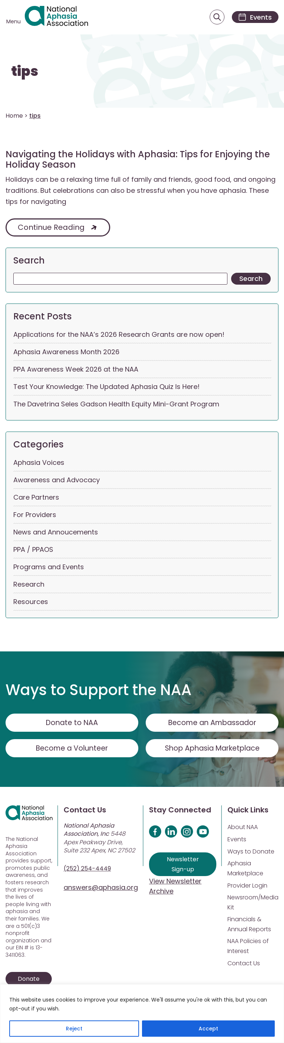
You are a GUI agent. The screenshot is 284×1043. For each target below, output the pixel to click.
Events (236, 840)
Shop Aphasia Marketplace (212, 749)
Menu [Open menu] (13, 22)
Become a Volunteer (72, 749)
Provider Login (247, 887)
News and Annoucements (55, 533)
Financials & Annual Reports (249, 925)
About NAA (242, 828)
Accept (208, 1028)
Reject (74, 1028)
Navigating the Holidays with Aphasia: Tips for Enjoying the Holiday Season (138, 161)
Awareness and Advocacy (56, 481)
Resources (30, 603)
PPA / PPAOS (33, 551)
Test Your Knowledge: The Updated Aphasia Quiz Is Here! (106, 388)
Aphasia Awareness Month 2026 (66, 353)
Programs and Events (48, 568)
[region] (142, 1013)
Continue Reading (51, 229)
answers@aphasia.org (101, 888)
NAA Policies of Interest (248, 947)
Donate (29, 980)
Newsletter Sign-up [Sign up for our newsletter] (183, 865)
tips (24, 73)
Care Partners (36, 498)
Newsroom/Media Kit (252, 904)
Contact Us (243, 964)
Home (14, 117)
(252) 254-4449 (87, 870)
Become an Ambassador (212, 724)
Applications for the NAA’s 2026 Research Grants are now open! (118, 336)
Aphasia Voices (38, 464)
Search (29, 262)
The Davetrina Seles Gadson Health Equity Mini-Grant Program (116, 405)
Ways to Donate (250, 853)
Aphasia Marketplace (245, 870)
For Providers (34, 516)
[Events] (253, 18)
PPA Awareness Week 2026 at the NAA (75, 370)
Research (28, 585)
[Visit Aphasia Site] (58, 18)
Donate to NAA (72, 724)
